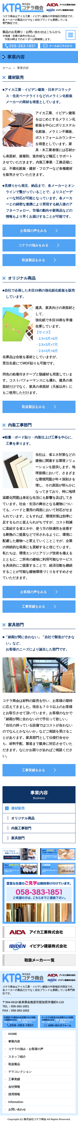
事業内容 (14, 1041)
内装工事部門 (21, 828)
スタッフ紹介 (17, 1056)
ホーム (6, 67)
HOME (12, 1034)
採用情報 (14, 1094)
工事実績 (14, 1079)
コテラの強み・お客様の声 (25, 1049)
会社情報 (14, 1086)
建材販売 (18, 808)
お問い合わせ (17, 1109)
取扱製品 (14, 1064)
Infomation (15, 1102)
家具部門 (18, 838)
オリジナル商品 (23, 818)
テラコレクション (20, 1071)
